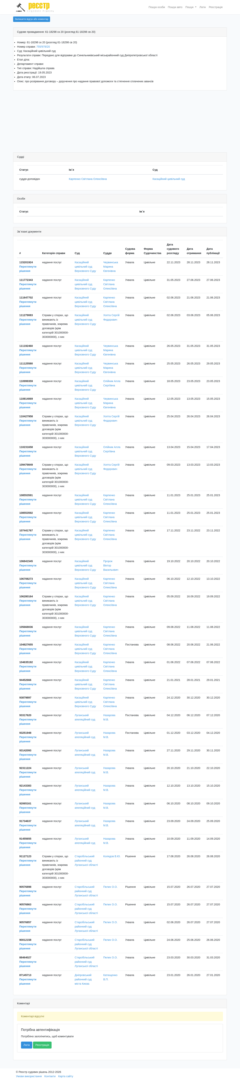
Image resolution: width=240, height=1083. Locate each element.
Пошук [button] (189, 7)
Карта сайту (65, 1076)
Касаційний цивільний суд (169, 178)
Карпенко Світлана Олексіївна (88, 178)
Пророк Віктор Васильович (110, 565)
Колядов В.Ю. (112, 856)
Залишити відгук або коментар (31, 19)
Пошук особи (157, 7)
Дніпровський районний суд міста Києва (83, 979)
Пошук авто (175, 7)
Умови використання (29, 1076)
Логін (203, 7)
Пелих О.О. (110, 886)
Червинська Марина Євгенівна (110, 266)
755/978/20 (43, 46)
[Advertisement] (120, 122)
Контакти (50, 1076)
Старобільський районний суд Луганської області (86, 860)
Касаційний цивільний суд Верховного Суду (85, 266)
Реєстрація (216, 7)
